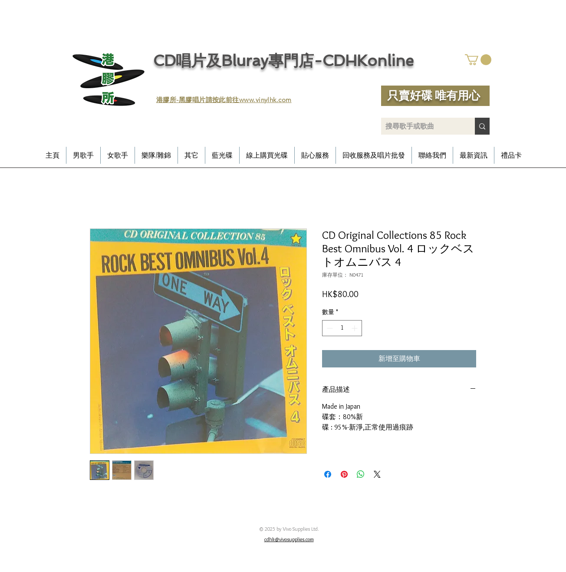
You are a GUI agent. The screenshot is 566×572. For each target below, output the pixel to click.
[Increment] (355, 328)
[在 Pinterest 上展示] (344, 474)
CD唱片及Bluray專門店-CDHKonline (283, 60)
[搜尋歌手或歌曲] (421, 126)
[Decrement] (328, 328)
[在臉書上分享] (327, 474)
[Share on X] (377, 474)
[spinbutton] (342, 328)
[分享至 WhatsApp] (360, 474)
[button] (478, 59)
